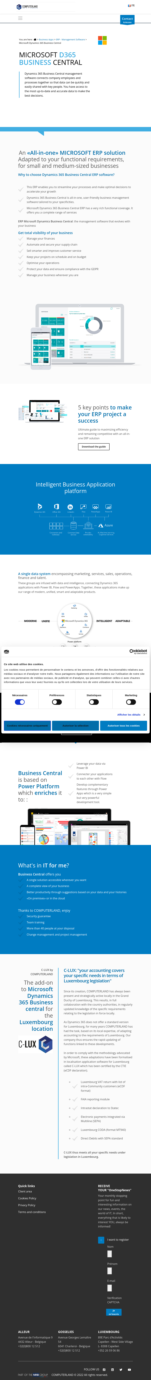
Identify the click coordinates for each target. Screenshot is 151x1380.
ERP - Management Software (70, 39)
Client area (25, 1191)
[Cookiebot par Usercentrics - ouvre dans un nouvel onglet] (132, 651)
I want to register (118, 1239)
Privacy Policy (26, 1205)
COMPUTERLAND (62, 1374)
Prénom (112, 1263)
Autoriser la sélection (75, 725)
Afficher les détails (128, 714)
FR (131, 5)
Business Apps (46, 39)
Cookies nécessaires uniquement (27, 725)
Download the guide (94, 446)
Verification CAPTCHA (114, 1299)
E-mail (111, 1280)
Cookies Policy (27, 1198)
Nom (110, 1246)
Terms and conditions (32, 1211)
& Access (127, 20)
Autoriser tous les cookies (124, 725)
